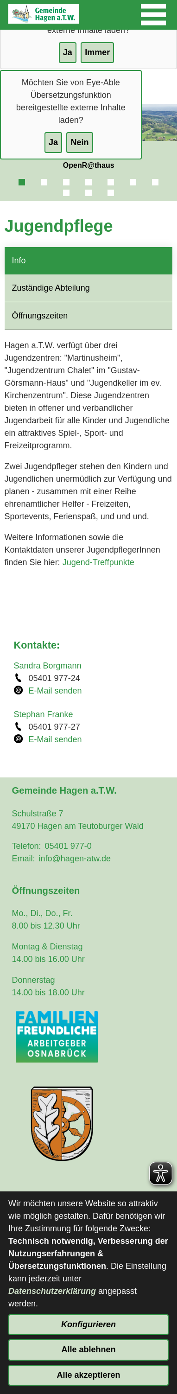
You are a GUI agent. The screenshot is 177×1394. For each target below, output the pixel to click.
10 (110, 193)
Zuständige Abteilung (51, 288)
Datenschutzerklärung (52, 1291)
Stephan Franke (43, 714)
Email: (23, 858)
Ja (53, 142)
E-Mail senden (55, 690)
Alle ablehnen (88, 1349)
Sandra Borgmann (48, 665)
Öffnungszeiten (40, 315)
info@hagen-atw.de (75, 858)
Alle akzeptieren (88, 1375)
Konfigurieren (88, 1324)
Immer (97, 52)
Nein (79, 142)
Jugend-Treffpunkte (98, 562)
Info (19, 260)
